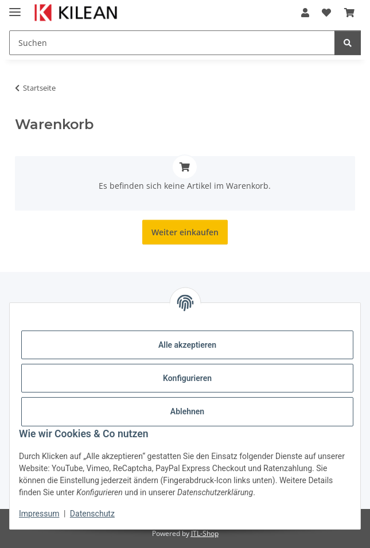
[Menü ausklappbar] (15, 7)
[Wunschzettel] (326, 12)
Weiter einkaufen (185, 232)
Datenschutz (92, 513)
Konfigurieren (187, 378)
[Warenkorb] (349, 12)
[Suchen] (172, 42)
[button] (305, 12)
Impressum (39, 513)
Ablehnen (187, 411)
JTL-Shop (205, 533)
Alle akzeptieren (187, 344)
